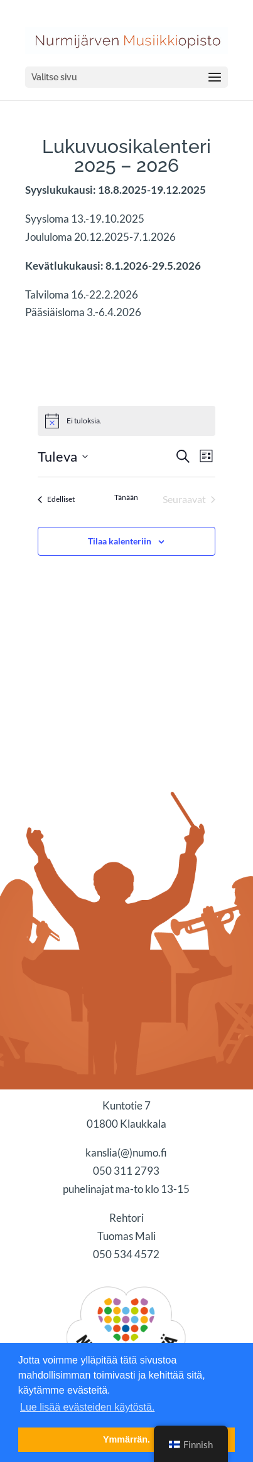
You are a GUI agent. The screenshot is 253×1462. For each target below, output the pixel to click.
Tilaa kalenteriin (119, 541)
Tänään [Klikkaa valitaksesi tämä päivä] (126, 497)
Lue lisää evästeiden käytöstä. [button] (87, 1407)
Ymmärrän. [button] (126, 1439)
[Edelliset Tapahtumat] (56, 499)
